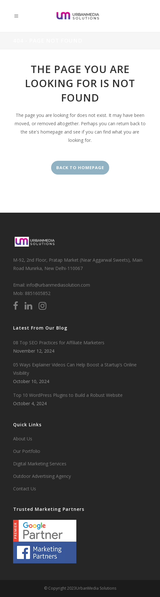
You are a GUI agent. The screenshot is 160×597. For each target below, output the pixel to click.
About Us (22, 439)
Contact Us (24, 489)
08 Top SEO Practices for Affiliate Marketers (58, 342)
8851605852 (37, 293)
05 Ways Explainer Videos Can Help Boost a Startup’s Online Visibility (75, 369)
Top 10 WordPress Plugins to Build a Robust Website (68, 395)
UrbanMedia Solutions (96, 588)
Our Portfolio (26, 451)
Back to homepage (80, 167)
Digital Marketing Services (39, 464)
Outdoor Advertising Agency (42, 476)
